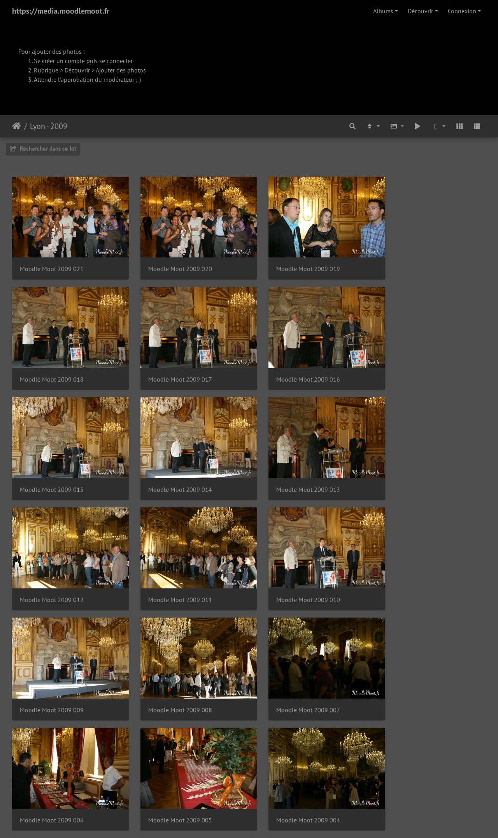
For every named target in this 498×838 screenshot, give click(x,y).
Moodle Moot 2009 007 (294, 580)
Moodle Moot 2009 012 (173, 475)
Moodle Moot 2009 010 (416, 475)
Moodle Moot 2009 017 (52, 369)
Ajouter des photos (121, 70)
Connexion (462, 11)
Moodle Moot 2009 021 (52, 264)
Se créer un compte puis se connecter (83, 61)
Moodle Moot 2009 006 (416, 580)
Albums (383, 11)
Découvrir (420, 11)
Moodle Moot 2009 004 (173, 686)
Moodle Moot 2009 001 (52, 791)
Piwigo (267, 822)
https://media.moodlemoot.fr (60, 11)
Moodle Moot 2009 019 (294, 264)
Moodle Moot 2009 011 (294, 475)
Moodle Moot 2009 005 (52, 686)
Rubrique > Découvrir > (65, 70)
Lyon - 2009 (48, 126)
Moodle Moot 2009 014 (416, 369)
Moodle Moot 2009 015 (294, 369)
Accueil (16, 126)
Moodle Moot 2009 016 (173, 369)
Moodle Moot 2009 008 (173, 580)
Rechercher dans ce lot (43, 148)
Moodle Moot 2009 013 (52, 475)
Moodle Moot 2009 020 (173, 264)
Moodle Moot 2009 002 (416, 686)
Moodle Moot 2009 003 (294, 686)
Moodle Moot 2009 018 (416, 264)
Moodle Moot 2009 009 (52, 580)
